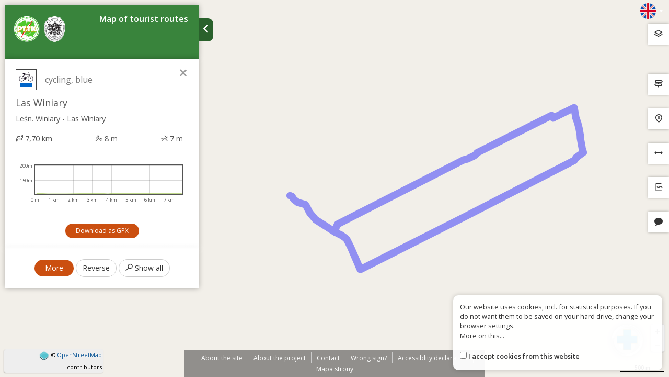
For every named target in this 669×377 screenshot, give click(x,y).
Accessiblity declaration (433, 357)
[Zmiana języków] (651, 11)
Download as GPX (102, 230)
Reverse (96, 268)
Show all (144, 268)
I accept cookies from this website (524, 356)
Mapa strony (334, 368)
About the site (222, 357)
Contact (328, 357)
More (54, 268)
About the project (279, 357)
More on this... (482, 335)
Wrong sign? (369, 357)
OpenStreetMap (79, 355)
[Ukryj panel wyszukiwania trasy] (206, 29)
